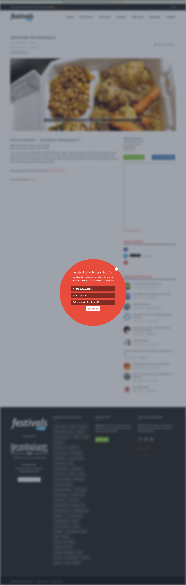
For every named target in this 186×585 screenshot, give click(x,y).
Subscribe (93, 308)
